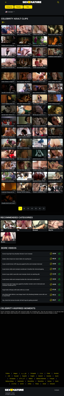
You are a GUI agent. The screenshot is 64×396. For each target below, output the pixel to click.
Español (24, 365)
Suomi (56, 365)
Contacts (56, 384)
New (28, 7)
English (32, 365)
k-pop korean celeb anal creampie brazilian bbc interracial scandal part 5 (21, 276)
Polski (48, 362)
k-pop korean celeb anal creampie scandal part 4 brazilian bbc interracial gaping (23, 267)
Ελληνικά (52, 372)
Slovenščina (31, 370)
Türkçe (37, 372)
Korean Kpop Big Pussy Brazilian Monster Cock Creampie (17, 253)
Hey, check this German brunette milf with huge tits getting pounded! (20, 296)
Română (56, 362)
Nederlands (21, 370)
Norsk (56, 370)
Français (52, 367)
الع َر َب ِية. (24, 362)
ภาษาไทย (13, 372)
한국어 (22, 372)
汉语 (9, 365)
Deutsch (40, 365)
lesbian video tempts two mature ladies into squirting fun (16, 258)
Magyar (15, 362)
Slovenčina (41, 370)
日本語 (29, 372)
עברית (41, 362)
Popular (18, 7)
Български (12, 367)
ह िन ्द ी (22, 367)
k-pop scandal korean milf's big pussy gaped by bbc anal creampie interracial (22, 262)
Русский (16, 365)
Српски (49, 370)
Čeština (8, 362)
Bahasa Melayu (10, 370)
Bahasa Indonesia (41, 367)
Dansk (44, 372)
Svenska (49, 365)
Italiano (30, 367)
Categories (9, 7)
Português (33, 362)
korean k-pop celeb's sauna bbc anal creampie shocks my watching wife (21, 272)
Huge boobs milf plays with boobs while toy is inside (15, 286)
